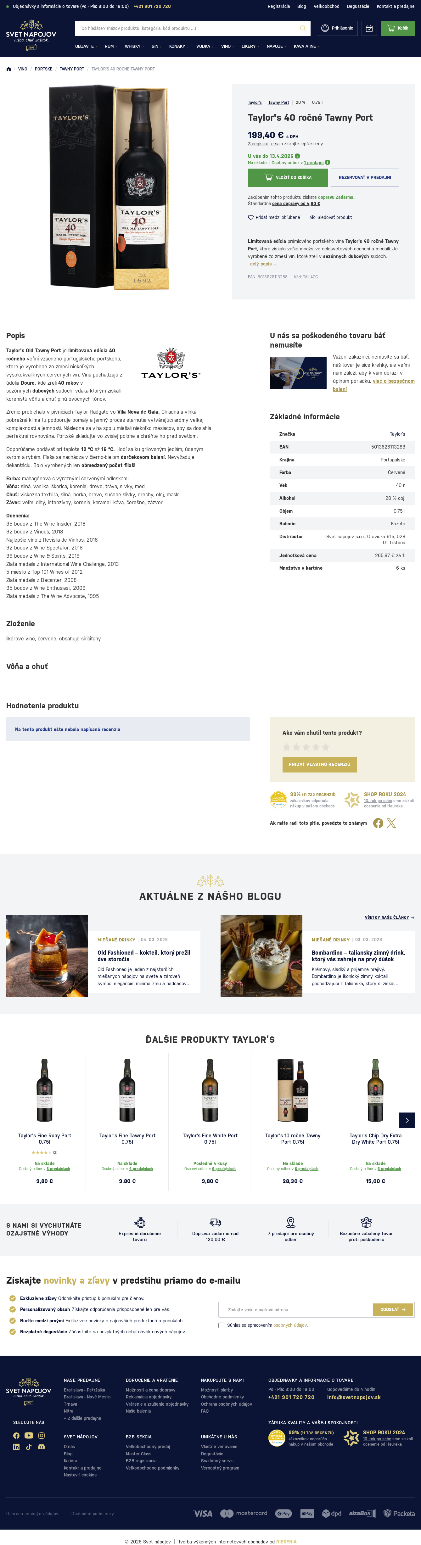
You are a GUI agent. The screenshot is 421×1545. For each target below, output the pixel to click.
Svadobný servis (217, 1460)
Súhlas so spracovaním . (263, 1325)
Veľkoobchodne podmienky (152, 1467)
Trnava (70, 1404)
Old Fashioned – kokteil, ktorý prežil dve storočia (144, 956)
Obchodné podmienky (222, 1396)
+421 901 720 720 (291, 1397)
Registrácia (279, 6)
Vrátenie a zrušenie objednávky (157, 1404)
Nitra (68, 1411)
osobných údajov (290, 1325)
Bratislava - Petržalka (84, 1389)
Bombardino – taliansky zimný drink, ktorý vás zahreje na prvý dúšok (358, 956)
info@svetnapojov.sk (354, 1397)
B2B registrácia (141, 1460)
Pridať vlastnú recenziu (320, 764)
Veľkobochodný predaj (148, 1446)
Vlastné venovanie (219, 1446)
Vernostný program (220, 1467)
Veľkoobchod (327, 6)
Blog (301, 6)
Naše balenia (138, 1411)
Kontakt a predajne (396, 6)
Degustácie (358, 6)
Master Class (138, 1453)
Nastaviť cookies (80, 1474)
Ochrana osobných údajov (226, 1404)
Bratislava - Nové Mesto (87, 1396)
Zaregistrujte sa (263, 143)
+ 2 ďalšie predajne (82, 1418)
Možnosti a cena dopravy (150, 1389)
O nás (69, 1446)
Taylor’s (255, 102)
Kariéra (70, 1460)
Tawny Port (278, 102)
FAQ (205, 1411)
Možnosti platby (217, 1389)
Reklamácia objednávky (148, 1396)
